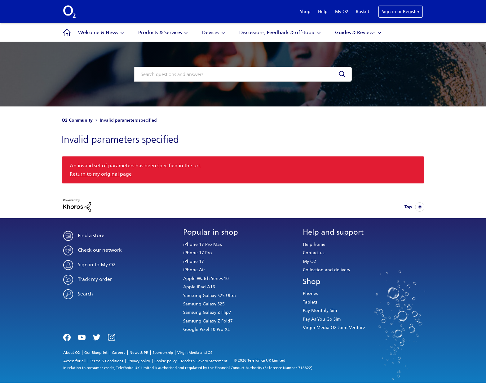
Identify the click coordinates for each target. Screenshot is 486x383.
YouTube (82, 337)
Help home (314, 244)
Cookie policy (165, 361)
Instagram (111, 337)
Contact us (313, 252)
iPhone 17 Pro (197, 252)
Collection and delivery (326, 270)
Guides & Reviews (355, 32)
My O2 (341, 11)
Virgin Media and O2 (195, 352)
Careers (118, 352)
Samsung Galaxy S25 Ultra (209, 295)
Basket (362, 11)
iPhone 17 (193, 261)
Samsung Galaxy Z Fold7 (208, 321)
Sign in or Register (400, 11)
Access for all (74, 361)
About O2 (71, 352)
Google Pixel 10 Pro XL (206, 329)
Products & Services (160, 32)
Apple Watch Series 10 (206, 278)
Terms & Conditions (106, 361)
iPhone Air (194, 270)
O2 (69, 12)
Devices (210, 32)
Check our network (100, 250)
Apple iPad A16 (199, 287)
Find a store (91, 235)
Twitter (96, 337)
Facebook (67, 337)
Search (85, 294)
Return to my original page (101, 174)
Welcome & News (98, 32)
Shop (305, 11)
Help (323, 11)
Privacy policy (138, 361)
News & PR (139, 352)
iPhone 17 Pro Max (202, 244)
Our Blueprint (96, 352)
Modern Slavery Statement (204, 361)
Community (67, 32)
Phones (310, 293)
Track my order (95, 279)
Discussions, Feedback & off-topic (277, 32)
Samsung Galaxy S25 (204, 304)
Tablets (310, 302)
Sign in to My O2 (97, 265)
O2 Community (77, 120)
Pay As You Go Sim (322, 319)
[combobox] (243, 74)
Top (408, 207)
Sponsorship (162, 352)
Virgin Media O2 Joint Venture (334, 327)
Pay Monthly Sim (320, 310)
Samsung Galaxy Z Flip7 (207, 312)
